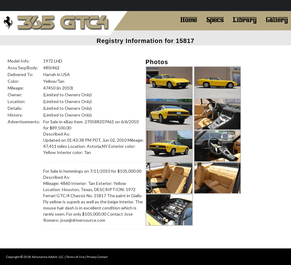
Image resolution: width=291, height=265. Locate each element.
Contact (102, 257)
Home (188, 19)
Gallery (277, 19)
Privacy (92, 257)
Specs (215, 19)
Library (245, 19)
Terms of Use (75, 257)
